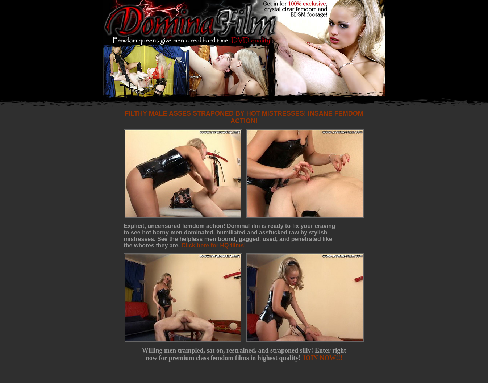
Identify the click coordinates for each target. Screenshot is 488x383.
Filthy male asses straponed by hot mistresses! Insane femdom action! (244, 117)
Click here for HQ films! (214, 245)
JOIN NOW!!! (323, 358)
